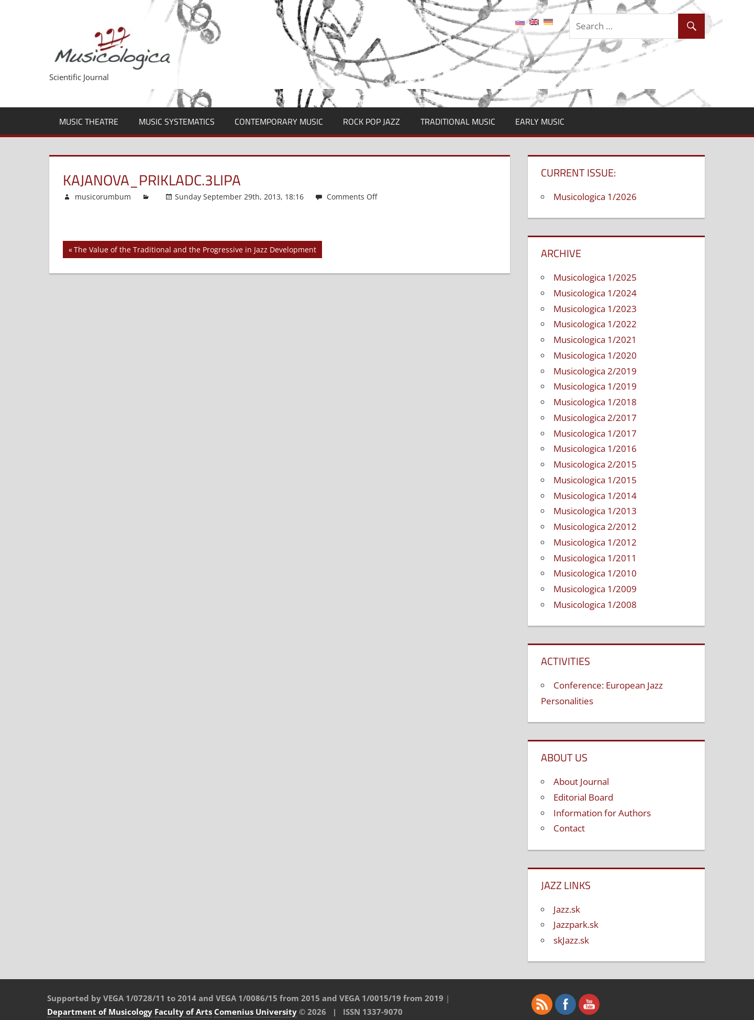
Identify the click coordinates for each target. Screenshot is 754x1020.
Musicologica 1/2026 (595, 197)
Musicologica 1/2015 (595, 480)
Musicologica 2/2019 (595, 371)
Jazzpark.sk (575, 924)
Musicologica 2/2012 (595, 526)
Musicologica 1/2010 (595, 573)
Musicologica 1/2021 (595, 340)
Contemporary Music (279, 121)
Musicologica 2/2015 (595, 464)
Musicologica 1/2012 (595, 542)
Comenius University (255, 1011)
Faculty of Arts (183, 1011)
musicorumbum (103, 197)
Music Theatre (88, 121)
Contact (569, 828)
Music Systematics (177, 121)
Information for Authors (602, 813)
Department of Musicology (99, 1011)
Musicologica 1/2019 (595, 386)
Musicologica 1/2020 (595, 355)
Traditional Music (457, 121)
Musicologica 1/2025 (595, 277)
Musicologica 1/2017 (595, 433)
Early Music (539, 121)
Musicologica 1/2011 (595, 558)
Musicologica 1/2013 (595, 511)
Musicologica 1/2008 (595, 604)
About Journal (581, 781)
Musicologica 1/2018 (595, 402)
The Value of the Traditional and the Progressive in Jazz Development (195, 251)
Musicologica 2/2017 (595, 418)
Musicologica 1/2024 (595, 293)
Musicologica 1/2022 (595, 324)
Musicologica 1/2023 (595, 309)
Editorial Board (583, 797)
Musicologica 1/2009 (595, 589)
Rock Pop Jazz (371, 121)
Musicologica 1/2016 (595, 448)
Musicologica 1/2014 (595, 496)
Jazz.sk (566, 909)
